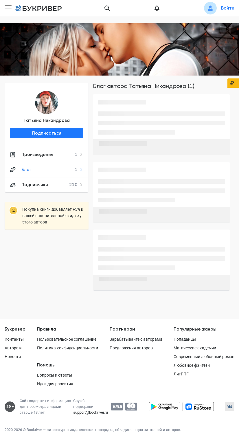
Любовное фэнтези (192, 365)
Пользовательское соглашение (66, 339)
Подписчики (46, 185)
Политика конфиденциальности (67, 348)
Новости (13, 356)
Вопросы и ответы (54, 375)
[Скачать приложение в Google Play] (164, 406)
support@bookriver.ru (90, 412)
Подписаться (46, 133)
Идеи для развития (55, 384)
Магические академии (195, 348)
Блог (46, 170)
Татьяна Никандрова (46, 120)
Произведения (46, 154)
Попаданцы (185, 339)
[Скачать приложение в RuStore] (198, 406)
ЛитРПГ (181, 374)
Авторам (13, 348)
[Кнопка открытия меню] (7, 8)
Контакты (14, 339)
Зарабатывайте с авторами (136, 339)
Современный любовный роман (204, 356)
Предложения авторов (131, 348)
